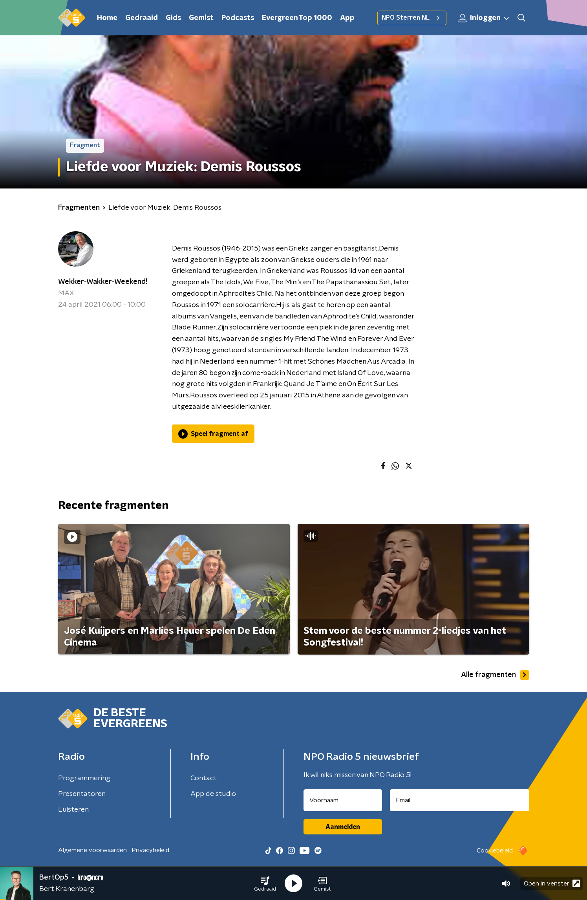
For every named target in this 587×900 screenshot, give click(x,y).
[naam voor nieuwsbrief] (343, 800)
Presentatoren (82, 794)
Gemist (201, 18)
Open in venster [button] (552, 883)
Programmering (84, 778)
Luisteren (73, 809)
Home (107, 18)
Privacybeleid (150, 850)
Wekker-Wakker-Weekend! (102, 281)
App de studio (213, 794)
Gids (173, 18)
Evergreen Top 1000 (297, 18)
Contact (203, 778)
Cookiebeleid (495, 850)
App (347, 18)
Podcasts (237, 18)
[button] (265, 883)
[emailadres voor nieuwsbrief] (459, 800)
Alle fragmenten (495, 675)
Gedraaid (141, 18)
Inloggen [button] (484, 18)
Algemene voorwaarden (92, 850)
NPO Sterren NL (412, 18)
